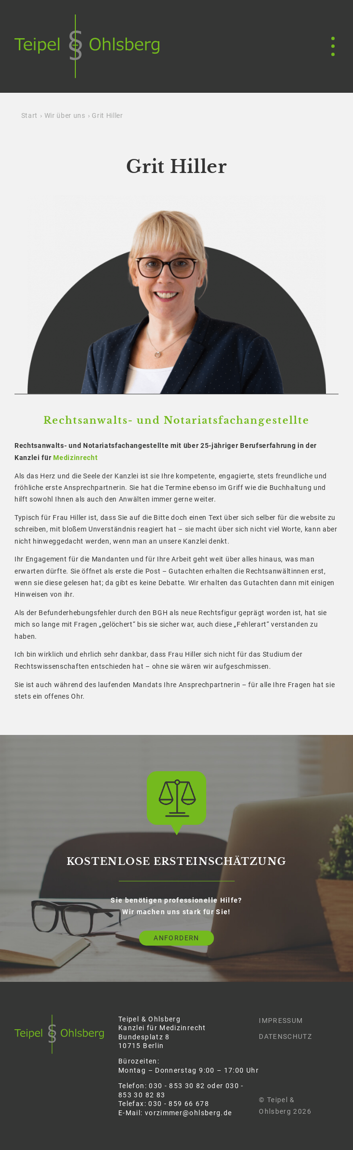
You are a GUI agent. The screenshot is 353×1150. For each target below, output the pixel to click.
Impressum (281, 1020)
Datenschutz (285, 1036)
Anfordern (176, 938)
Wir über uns (64, 115)
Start (29, 115)
